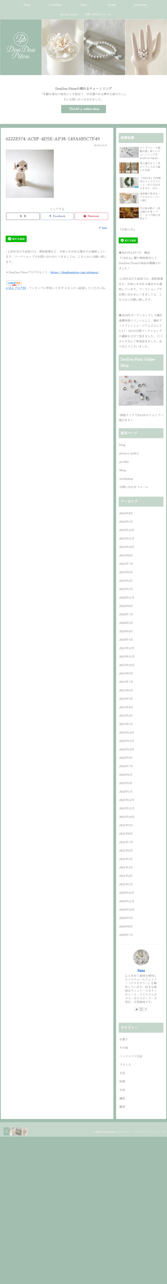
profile (124, 461)
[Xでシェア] (23, 216)
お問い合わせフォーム (133, 487)
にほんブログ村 (16, 288)
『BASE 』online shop (83, 109)
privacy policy (129, 453)
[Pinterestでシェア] (91, 216)
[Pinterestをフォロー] (146, 1009)
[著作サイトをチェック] (137, 1009)
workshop (126, 478)
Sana (141, 970)
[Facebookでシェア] (57, 216)
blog (122, 445)
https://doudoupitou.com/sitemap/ (75, 272)
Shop (122, 470)
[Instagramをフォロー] (141, 1009)
